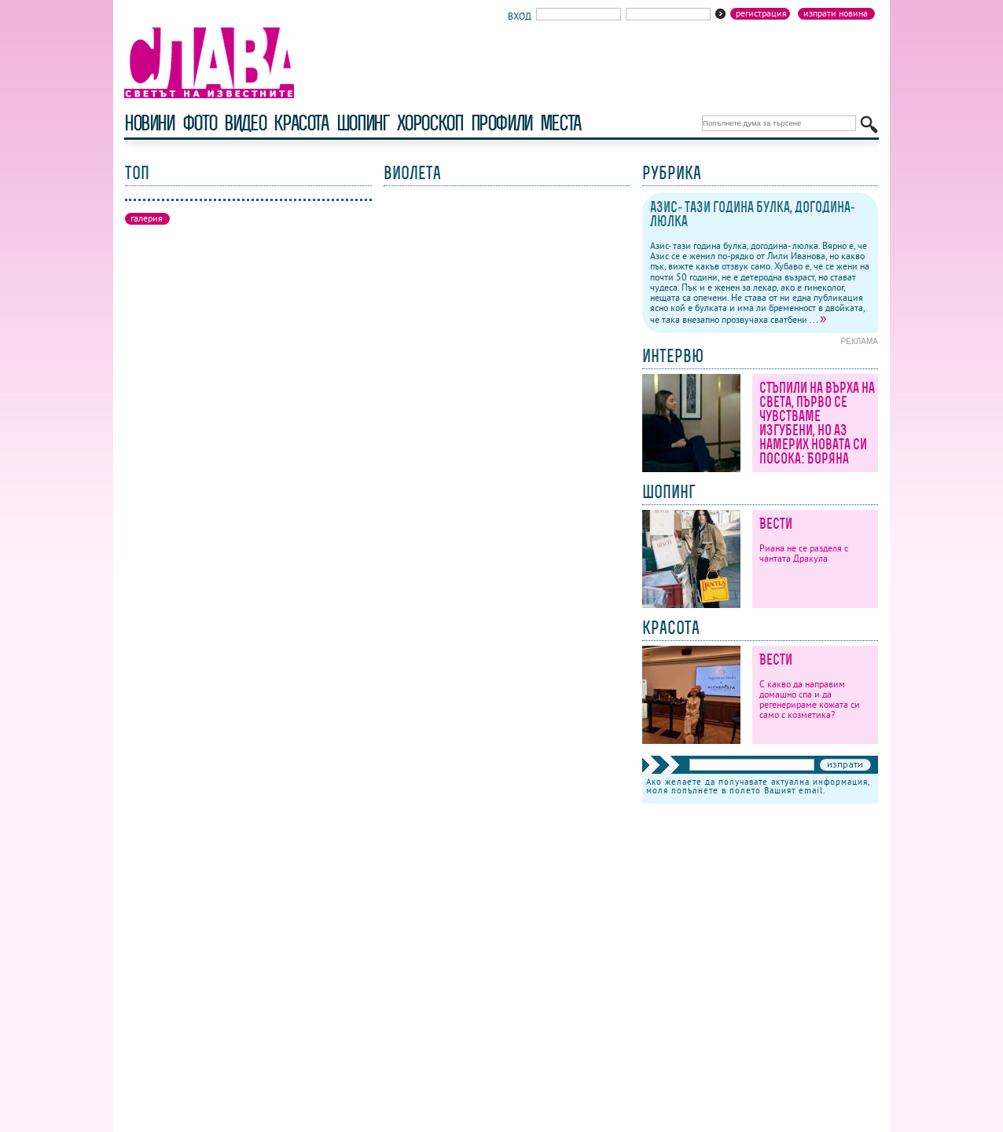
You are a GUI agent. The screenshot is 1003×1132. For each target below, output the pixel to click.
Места (560, 123)
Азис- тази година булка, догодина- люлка (752, 214)
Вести (775, 524)
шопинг (362, 123)
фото (199, 123)
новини (149, 123)
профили (501, 123)
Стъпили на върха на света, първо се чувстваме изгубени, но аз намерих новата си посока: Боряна (817, 423)
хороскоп (430, 123)
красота (301, 123)
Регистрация (761, 13)
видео (245, 123)
